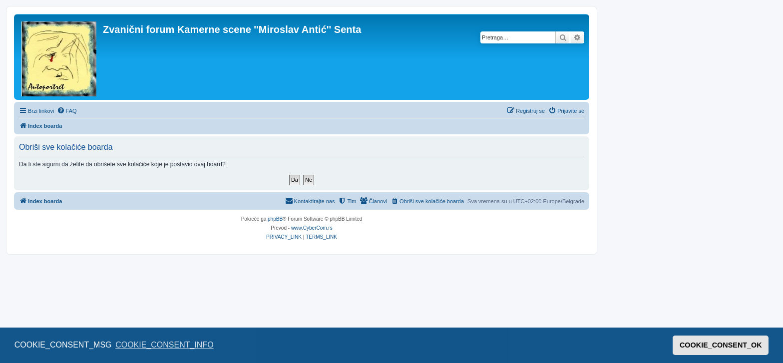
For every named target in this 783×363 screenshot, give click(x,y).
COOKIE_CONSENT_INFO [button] (164, 345)
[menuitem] (67, 111)
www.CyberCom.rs (312, 228)
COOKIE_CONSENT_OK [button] (721, 345)
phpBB (275, 219)
